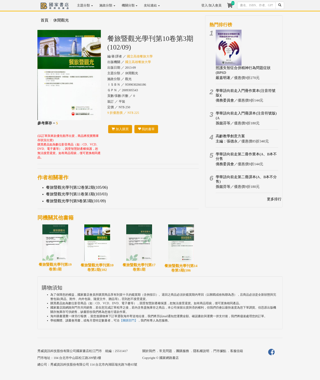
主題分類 (85, 5)
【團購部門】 (129, 320)
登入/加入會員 (211, 5)
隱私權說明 (201, 351)
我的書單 (146, 129)
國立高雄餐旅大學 (140, 56)
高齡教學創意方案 (230, 136)
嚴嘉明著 (223, 78)
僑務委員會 (225, 100)
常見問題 (165, 351)
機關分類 (130, 5)
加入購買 (120, 129)
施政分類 (107, 5)
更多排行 (274, 199)
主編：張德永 (227, 141)
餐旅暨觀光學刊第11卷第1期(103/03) (77, 194)
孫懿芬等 (223, 123)
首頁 (44, 20)
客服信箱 (236, 351)
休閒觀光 (61, 20)
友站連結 (152, 5)
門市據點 (219, 351)
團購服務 (182, 351)
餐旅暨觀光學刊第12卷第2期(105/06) (77, 187)
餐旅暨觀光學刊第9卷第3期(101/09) (76, 201)
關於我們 (148, 351)
